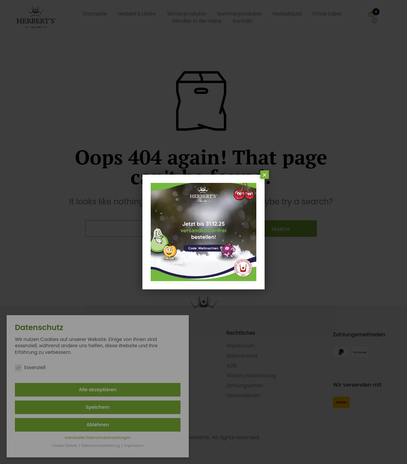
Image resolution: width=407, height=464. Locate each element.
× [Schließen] (264, 174)
